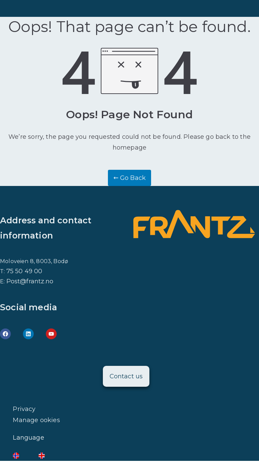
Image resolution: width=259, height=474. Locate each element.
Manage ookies (36, 420)
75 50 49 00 (24, 271)
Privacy (24, 409)
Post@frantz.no (30, 281)
